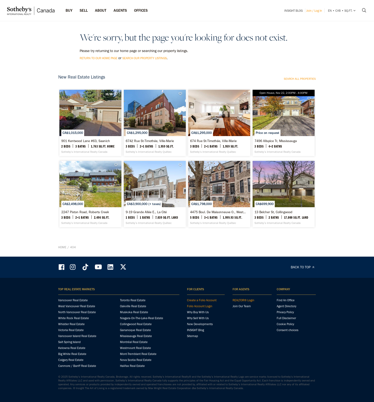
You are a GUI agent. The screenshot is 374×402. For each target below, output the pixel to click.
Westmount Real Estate (135, 348)
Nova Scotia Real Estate (135, 360)
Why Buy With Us (198, 312)
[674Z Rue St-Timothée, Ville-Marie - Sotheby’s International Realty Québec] (155, 123)
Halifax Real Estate (132, 366)
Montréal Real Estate (134, 342)
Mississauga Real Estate (136, 336)
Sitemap (192, 336)
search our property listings (144, 58)
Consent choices (287, 330)
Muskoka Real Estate (134, 312)
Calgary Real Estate (70, 360)
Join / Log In (314, 10)
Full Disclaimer (286, 318)
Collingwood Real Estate (136, 324)
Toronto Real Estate (132, 300)
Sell (84, 10)
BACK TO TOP (303, 267)
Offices (141, 10)
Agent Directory (286, 306)
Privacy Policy (285, 312)
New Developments (200, 324)
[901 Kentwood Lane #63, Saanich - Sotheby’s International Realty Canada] (90, 123)
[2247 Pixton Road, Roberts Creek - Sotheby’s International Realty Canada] (90, 194)
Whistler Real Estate (71, 324)
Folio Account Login (199, 306)
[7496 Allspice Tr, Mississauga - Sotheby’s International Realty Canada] (283, 123)
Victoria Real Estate (71, 330)
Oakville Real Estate (133, 306)
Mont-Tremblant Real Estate (138, 354)
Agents (120, 10)
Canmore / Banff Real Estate (77, 366)
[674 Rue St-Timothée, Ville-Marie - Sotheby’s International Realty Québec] (219, 123)
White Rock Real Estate (73, 318)
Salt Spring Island (69, 342)
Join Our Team (242, 306)
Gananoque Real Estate (135, 330)
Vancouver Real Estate (73, 300)
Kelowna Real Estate (71, 348)
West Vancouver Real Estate (76, 306)
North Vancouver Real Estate (77, 312)
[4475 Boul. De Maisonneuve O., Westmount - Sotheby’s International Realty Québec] (219, 194)
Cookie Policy (285, 324)
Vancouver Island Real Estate (77, 336)
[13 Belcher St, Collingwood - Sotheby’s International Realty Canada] (283, 194)
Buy (69, 10)
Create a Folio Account (202, 300)
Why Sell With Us (198, 318)
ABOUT (100, 10)
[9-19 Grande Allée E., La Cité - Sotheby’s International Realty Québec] (155, 194)
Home (62, 247)
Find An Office (286, 300)
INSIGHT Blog (293, 10)
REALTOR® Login (243, 300)
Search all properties (300, 78)
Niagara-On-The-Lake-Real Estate (141, 318)
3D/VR (108, 94)
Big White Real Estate (72, 354)
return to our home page (98, 58)
